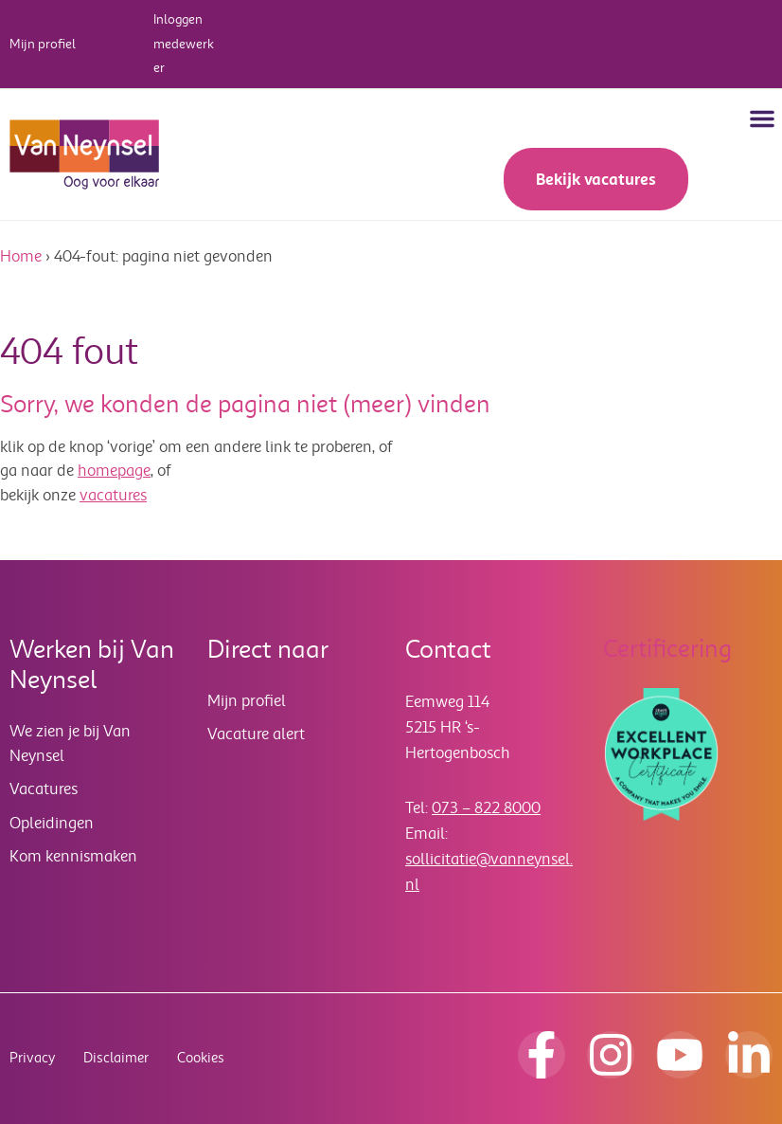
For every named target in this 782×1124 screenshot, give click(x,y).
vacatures (113, 495)
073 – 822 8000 (486, 808)
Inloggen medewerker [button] (183, 43)
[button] (762, 118)
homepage (114, 470)
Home (21, 256)
